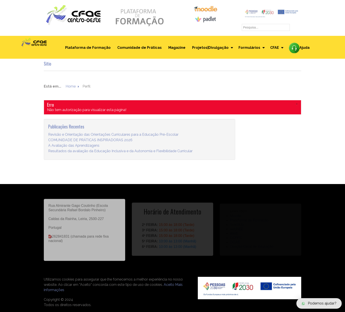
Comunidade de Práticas (139, 48)
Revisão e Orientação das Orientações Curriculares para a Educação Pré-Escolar (113, 135)
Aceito (169, 285)
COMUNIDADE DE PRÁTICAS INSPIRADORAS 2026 (90, 140)
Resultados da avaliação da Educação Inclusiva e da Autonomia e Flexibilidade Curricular (120, 151)
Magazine (176, 48)
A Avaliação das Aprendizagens (73, 146)
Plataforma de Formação (88, 48)
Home (71, 86)
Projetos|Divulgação (210, 48)
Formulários (249, 48)
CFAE (274, 48)
